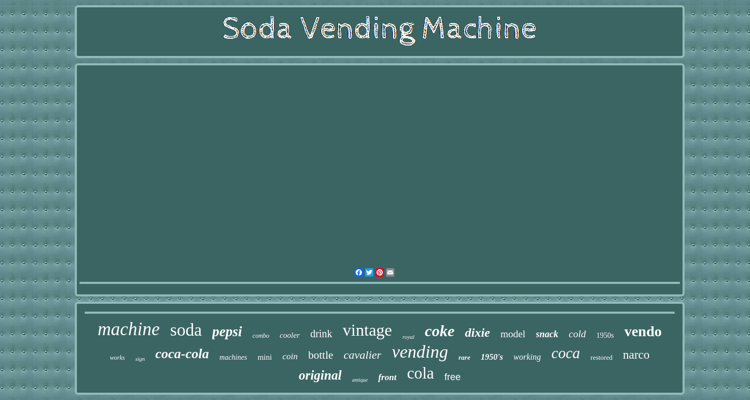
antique (360, 380)
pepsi (227, 331)
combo (261, 335)
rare (464, 357)
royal (409, 337)
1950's (492, 356)
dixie (477, 332)
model (513, 333)
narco (636, 354)
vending (420, 351)
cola (420, 373)
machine (129, 329)
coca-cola (182, 353)
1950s (604, 335)
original (320, 375)
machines (233, 357)
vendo (643, 331)
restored (601, 357)
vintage (367, 330)
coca (565, 353)
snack (547, 334)
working (527, 356)
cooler (290, 335)
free (453, 377)
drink (321, 333)
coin (290, 356)
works (117, 357)
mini (264, 357)
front (387, 377)
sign (140, 359)
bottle (320, 355)
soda (186, 330)
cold (577, 333)
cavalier (362, 354)
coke (439, 330)
